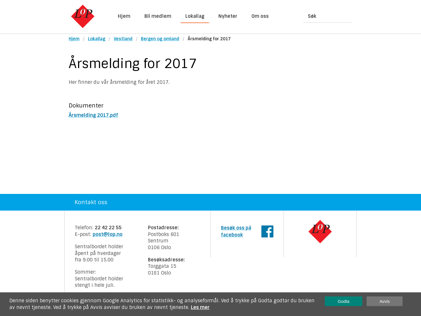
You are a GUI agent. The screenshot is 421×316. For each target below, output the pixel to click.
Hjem (124, 16)
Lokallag (194, 16)
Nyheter (227, 16)
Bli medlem (157, 16)
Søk (312, 16)
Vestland (123, 38)
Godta (343, 301)
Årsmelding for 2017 (209, 38)
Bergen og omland (160, 38)
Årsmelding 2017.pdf (93, 115)
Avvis (384, 301)
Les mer (200, 307)
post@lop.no (107, 234)
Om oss (260, 16)
